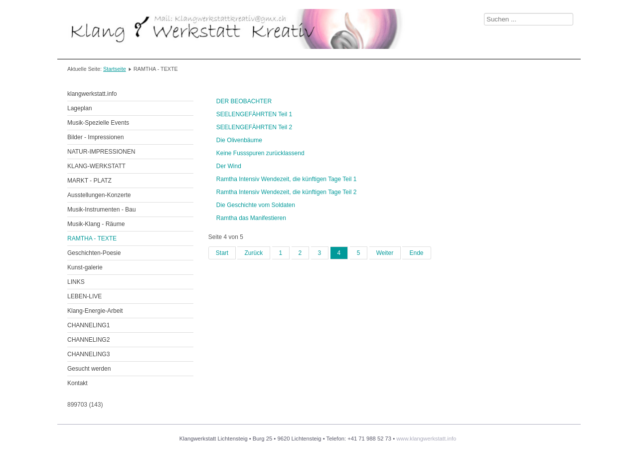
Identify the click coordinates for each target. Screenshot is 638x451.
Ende (416, 252)
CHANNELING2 (88, 339)
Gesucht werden (89, 368)
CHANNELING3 (88, 354)
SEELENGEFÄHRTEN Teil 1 (254, 114)
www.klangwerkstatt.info (426, 439)
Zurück (253, 252)
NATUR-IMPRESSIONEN (101, 151)
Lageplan (79, 108)
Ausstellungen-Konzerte (99, 195)
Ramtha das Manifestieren (251, 218)
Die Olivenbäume (239, 140)
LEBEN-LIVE (84, 296)
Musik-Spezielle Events (98, 122)
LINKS (76, 281)
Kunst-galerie (85, 267)
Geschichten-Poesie (94, 252)
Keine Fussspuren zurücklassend (260, 153)
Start (222, 252)
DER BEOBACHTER (244, 101)
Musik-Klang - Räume (96, 224)
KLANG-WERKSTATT (96, 166)
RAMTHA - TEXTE (92, 238)
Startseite (114, 69)
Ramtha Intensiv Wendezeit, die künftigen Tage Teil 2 (286, 192)
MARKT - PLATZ (89, 180)
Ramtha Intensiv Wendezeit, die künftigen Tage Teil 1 (286, 179)
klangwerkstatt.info (92, 93)
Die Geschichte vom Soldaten (255, 205)
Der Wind (228, 166)
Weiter (384, 252)
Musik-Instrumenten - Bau (101, 209)
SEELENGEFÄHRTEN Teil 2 (254, 127)
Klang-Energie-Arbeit (95, 310)
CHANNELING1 (88, 325)
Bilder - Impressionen (95, 137)
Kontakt (77, 383)
